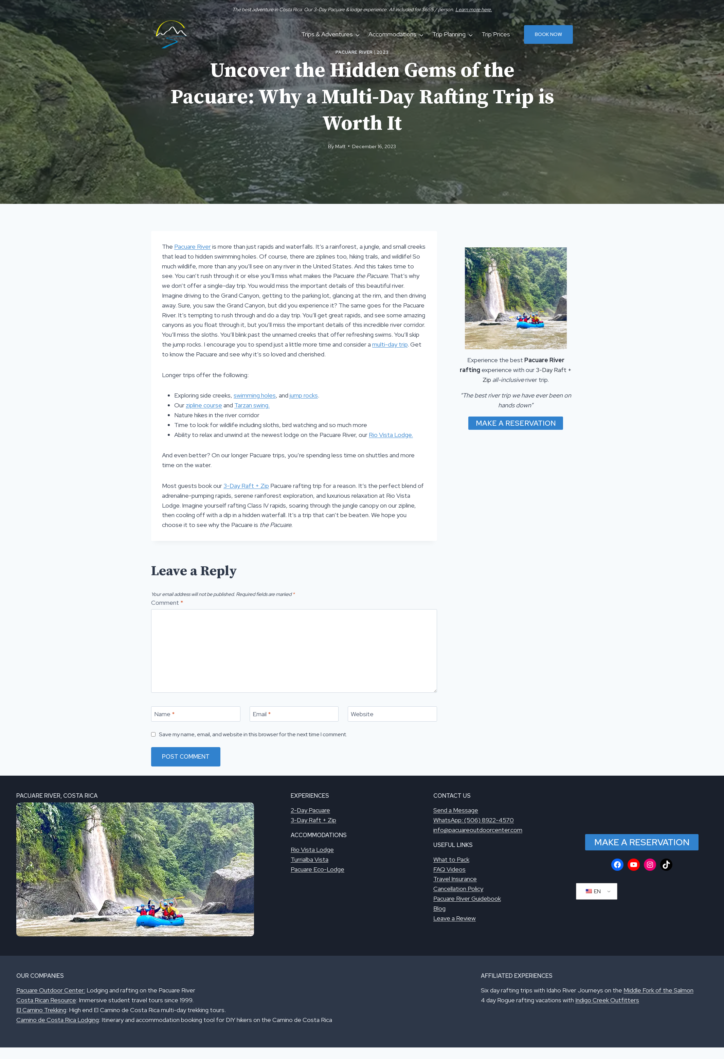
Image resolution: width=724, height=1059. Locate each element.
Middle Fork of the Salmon (658, 990)
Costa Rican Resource (46, 1000)
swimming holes (255, 395)
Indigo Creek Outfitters (607, 1000)
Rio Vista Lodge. (391, 435)
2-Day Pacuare (310, 810)
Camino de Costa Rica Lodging (57, 1020)
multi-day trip (390, 344)
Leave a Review (454, 918)
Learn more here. (473, 9)
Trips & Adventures (327, 34)
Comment (167, 602)
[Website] (392, 714)
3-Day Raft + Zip (246, 486)
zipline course (204, 405)
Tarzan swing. (252, 405)
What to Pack (451, 859)
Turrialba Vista (309, 859)
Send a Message (455, 810)
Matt (340, 146)
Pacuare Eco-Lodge (317, 869)
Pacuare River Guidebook (467, 898)
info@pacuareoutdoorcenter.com (477, 830)
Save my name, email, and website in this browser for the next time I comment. (253, 734)
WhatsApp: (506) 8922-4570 (473, 820)
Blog (439, 908)
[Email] (294, 714)
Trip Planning (449, 34)
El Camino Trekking (41, 1010)
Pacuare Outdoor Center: (50, 990)
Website (362, 714)
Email (262, 714)
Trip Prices (496, 34)
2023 (383, 52)
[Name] (195, 714)
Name (164, 714)
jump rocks (304, 395)
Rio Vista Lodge (312, 849)
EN (593, 891)
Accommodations (392, 34)
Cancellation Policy (458, 889)
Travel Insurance (455, 879)
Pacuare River (354, 52)
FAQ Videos (449, 869)
